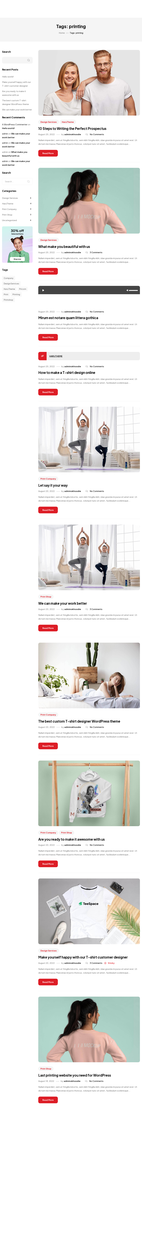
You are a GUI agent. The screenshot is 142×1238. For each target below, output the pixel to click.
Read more (48, 154)
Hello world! (8, 76)
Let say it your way (55, 489)
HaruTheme (68, 122)
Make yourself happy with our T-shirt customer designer (16, 84)
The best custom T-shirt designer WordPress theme (87, 726)
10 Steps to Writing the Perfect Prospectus (78, 129)
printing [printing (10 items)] (16, 294)
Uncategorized (9, 220)
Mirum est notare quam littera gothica (74, 319)
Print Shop (46, 600)
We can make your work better (67, 607)
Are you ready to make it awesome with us (78, 845)
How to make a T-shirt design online (72, 375)
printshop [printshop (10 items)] (8, 300)
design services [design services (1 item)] (11, 283)
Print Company (48, 482)
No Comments (97, 135)
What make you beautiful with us (69, 248)
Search (6, 51)
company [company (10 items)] (8, 278)
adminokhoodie (72, 135)
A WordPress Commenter (14, 124)
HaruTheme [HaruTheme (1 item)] (9, 289)
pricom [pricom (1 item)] (22, 289)
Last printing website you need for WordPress (81, 1088)
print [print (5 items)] (6, 294)
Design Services (48, 122)
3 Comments (96, 254)
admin (5, 133)
